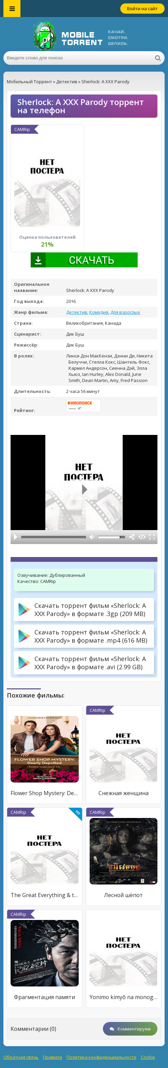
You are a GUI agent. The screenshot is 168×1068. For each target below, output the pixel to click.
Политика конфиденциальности (101, 1057)
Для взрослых (125, 312)
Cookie (148, 1057)
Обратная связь (21, 1057)
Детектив (76, 312)
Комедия (98, 312)
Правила (52, 1057)
